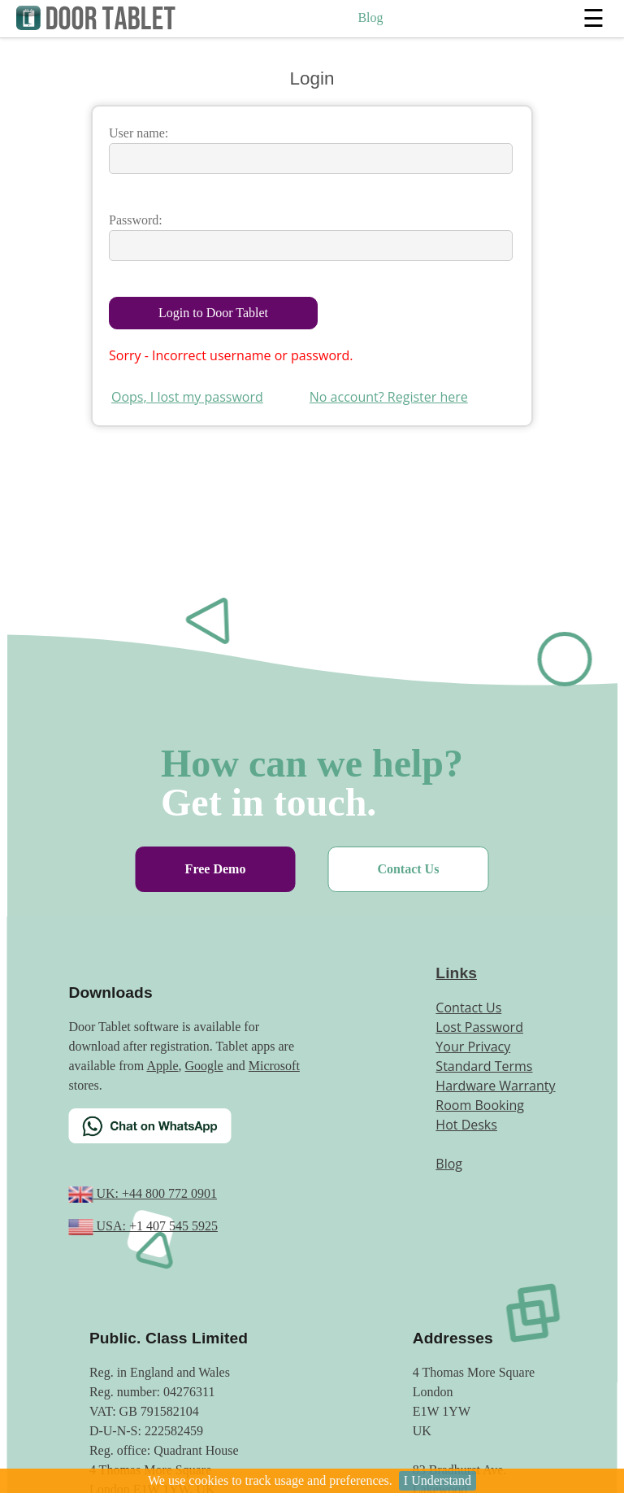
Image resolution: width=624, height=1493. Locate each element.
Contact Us (408, 869)
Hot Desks (466, 1125)
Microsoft (274, 1066)
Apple (162, 1066)
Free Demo (215, 869)
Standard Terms (484, 1066)
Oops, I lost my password (187, 397)
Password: (135, 220)
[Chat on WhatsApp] (190, 1136)
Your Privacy (473, 1047)
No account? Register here (389, 397)
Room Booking (480, 1105)
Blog (370, 17)
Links (456, 973)
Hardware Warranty (495, 1086)
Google (204, 1066)
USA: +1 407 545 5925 (155, 1226)
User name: (138, 133)
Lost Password (479, 1027)
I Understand (437, 1480)
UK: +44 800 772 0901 (155, 1193)
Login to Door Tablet (213, 313)
